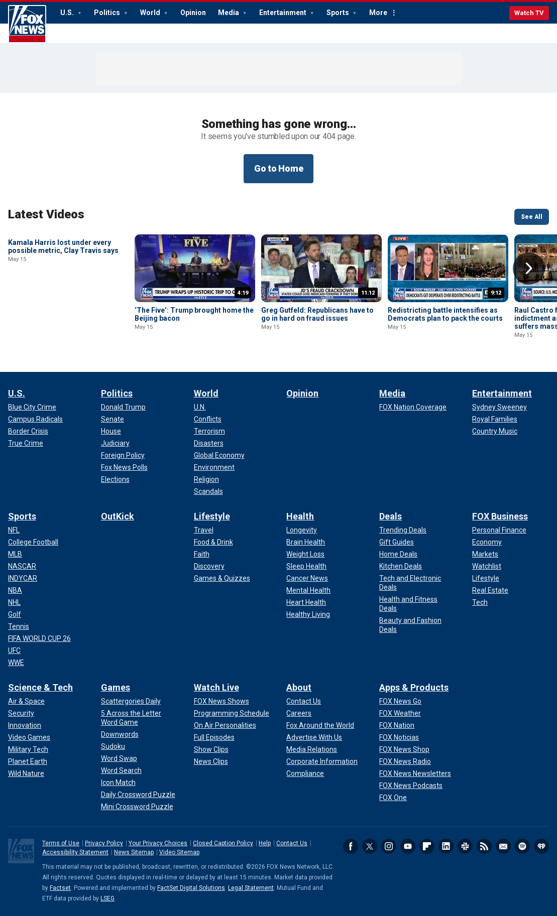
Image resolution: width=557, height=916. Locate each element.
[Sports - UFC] (14, 650)
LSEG (107, 898)
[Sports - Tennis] (18, 626)
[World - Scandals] (208, 491)
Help (265, 843)
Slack (465, 846)
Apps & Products (414, 687)
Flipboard (426, 846)
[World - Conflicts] (207, 419)
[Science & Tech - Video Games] (29, 737)
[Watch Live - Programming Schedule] (231, 713)
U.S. (67, 13)
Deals (390, 516)
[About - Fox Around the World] (320, 725)
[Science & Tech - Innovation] (24, 725)
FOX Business (500, 516)
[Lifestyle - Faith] (201, 554)
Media (229, 13)
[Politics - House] (111, 431)
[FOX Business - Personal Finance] (499, 530)
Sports (338, 13)
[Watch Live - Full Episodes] (214, 737)
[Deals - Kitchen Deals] (400, 566)
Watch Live (216, 687)
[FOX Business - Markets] (485, 554)
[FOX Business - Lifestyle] (485, 578)
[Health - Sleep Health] (306, 566)
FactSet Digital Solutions (191, 887)
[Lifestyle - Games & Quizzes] (222, 578)
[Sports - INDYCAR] (22, 578)
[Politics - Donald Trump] (123, 407)
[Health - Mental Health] (308, 590)
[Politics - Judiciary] (115, 443)
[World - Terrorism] (209, 431)
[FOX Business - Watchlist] (486, 566)
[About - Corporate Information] (322, 761)
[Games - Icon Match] (118, 782)
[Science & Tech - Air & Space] (26, 701)
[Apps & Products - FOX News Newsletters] (415, 773)
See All (531, 216)
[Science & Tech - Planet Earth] (27, 761)
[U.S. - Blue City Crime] (32, 407)
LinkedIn (446, 846)
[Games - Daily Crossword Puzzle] (138, 795)
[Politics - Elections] (115, 479)
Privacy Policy (104, 843)
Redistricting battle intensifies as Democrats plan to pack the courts (445, 314)
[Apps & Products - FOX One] (393, 798)
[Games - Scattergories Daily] (131, 701)
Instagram (388, 846)
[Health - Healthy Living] (308, 614)
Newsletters (503, 846)
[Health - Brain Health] (305, 542)
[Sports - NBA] (15, 590)
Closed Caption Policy (223, 843)
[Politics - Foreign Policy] (123, 455)
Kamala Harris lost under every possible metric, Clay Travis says (63, 314)
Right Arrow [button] (529, 268)
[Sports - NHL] (14, 602)
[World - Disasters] (209, 443)
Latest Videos (46, 214)
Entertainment (283, 13)
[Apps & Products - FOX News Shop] (404, 749)
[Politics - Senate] (112, 419)
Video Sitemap (179, 852)
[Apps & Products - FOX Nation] (396, 725)
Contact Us (291, 843)
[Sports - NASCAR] (22, 566)
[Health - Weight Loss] (305, 554)
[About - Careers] (298, 713)
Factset (60, 887)
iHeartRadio (541, 846)
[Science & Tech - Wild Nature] (26, 773)
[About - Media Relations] (311, 749)
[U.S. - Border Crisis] (28, 431)
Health (300, 516)
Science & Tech (40, 687)
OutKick (117, 516)
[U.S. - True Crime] (25, 443)
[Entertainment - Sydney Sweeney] (499, 407)
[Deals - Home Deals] (398, 554)
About (298, 687)
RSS (484, 846)
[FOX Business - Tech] (480, 602)
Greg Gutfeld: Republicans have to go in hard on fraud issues (317, 314)
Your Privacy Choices (158, 843)
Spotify (522, 846)
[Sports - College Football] (33, 542)
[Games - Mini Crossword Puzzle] (137, 807)
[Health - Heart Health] (306, 602)
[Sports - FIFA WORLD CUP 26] (39, 638)
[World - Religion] (206, 479)
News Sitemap (134, 852)
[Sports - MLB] (15, 554)
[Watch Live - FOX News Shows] (221, 701)
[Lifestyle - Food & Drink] (213, 542)
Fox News (27, 24)
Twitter (369, 846)
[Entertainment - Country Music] (494, 431)
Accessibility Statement (75, 852)
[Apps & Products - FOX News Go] (400, 701)
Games (115, 687)
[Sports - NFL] (14, 530)
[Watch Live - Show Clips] (211, 749)
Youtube (407, 846)
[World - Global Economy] (219, 455)
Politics (108, 13)
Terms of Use (60, 843)
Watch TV (529, 13)
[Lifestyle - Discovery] (209, 566)
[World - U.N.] (200, 407)
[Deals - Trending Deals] (402, 530)
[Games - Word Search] (121, 770)
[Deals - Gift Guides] (396, 542)
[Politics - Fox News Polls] (124, 467)
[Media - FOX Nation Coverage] (413, 407)
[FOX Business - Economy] (487, 542)
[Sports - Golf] (14, 614)
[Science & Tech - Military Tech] (28, 749)
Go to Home (278, 168)
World (151, 13)
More (378, 13)
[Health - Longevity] (301, 530)
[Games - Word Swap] (119, 758)
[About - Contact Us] (303, 701)
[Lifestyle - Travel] (203, 530)
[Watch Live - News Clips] (211, 761)
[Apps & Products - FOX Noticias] (399, 737)
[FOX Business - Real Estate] (490, 590)
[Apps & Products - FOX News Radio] (405, 761)
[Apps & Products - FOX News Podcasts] (410, 785)
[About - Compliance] (305, 773)
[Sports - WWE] (16, 663)
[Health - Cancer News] (307, 578)
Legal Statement (251, 887)
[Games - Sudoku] (113, 746)
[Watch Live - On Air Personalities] (225, 725)
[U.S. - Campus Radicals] (35, 419)
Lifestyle (212, 516)
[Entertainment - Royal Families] (494, 419)
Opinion (193, 13)
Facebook (350, 846)
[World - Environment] (214, 467)
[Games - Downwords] (120, 734)
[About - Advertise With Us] (314, 737)
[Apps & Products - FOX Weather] (400, 713)
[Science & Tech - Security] (21, 713)
